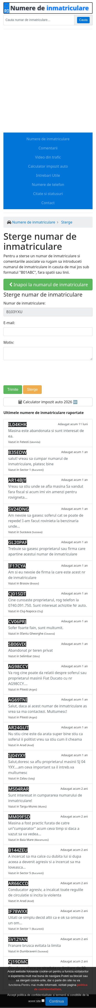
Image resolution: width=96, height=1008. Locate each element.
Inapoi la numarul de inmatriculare (48, 284)
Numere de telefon (48, 184)
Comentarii (48, 148)
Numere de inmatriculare (48, 138)
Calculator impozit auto (48, 166)
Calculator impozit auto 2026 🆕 (48, 401)
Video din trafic (48, 157)
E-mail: (9, 322)
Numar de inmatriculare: (24, 303)
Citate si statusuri (48, 193)
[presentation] (48, 373)
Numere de (49, 8)
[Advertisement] (48, 81)
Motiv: (8, 342)
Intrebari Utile (48, 175)
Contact (48, 202)
